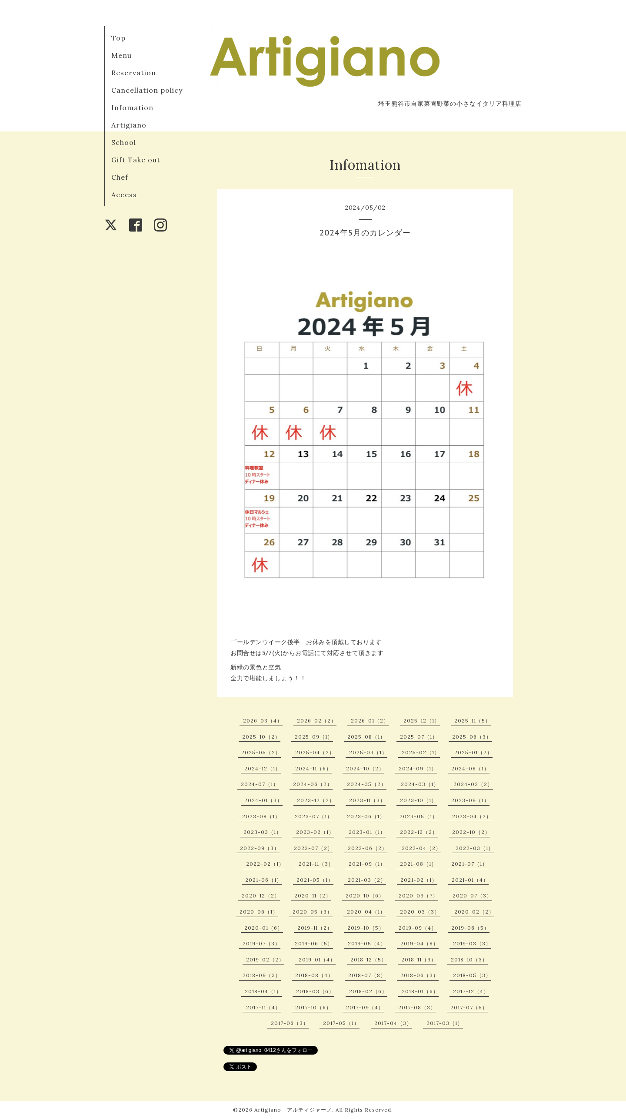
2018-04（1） (263, 991)
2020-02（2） (474, 911)
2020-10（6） (365, 895)
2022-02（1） (265, 863)
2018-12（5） (368, 959)
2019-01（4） (317, 959)
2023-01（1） (367, 832)
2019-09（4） (418, 927)
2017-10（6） (313, 1007)
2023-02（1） (315, 832)
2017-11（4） (263, 1007)
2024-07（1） (260, 784)
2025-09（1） (314, 736)
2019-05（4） (367, 943)
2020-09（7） (418, 895)
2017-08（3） (417, 1007)
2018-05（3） (472, 975)
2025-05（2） (261, 752)
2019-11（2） (315, 927)
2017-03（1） (444, 1023)
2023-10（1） (418, 800)
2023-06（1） (366, 816)
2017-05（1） (341, 1023)
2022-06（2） (367, 848)
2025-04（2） (315, 752)
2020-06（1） (259, 911)
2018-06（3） (419, 975)
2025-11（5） (472, 720)
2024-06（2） (313, 784)
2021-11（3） (316, 863)
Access (124, 194)
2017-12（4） (471, 991)
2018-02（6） (368, 991)
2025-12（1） (421, 720)
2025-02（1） (421, 752)
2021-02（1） (418, 880)
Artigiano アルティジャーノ (293, 1109)
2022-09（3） (260, 848)
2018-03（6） (315, 991)
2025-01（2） (473, 752)
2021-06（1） (263, 880)
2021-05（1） (314, 880)
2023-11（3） (367, 800)
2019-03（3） (472, 943)
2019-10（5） (365, 927)
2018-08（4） (314, 975)
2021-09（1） (367, 863)
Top (118, 38)
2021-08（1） (418, 863)
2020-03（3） (420, 911)
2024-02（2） (473, 784)
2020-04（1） (366, 911)
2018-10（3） (469, 959)
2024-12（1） (262, 768)
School (123, 142)
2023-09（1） (470, 800)
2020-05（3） (313, 911)
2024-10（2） (365, 768)
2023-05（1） (419, 816)
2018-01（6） (420, 991)
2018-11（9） (418, 959)
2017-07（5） (469, 1007)
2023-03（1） (262, 832)
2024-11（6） (313, 768)
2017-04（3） (393, 1023)
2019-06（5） (314, 943)
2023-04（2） (472, 816)
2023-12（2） (316, 800)
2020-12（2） (261, 895)
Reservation (133, 72)
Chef (119, 177)
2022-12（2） (419, 832)
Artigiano (129, 125)
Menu (121, 55)
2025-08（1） (366, 736)
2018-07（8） (367, 975)
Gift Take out (135, 159)
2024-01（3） (263, 800)
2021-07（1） (469, 863)
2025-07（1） (419, 736)
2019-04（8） (419, 943)
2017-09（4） (365, 1007)
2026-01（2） (370, 720)
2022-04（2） (421, 848)
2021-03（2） (367, 880)
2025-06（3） (472, 736)
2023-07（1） (314, 816)
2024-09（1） (418, 768)
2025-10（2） (261, 736)
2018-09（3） (262, 975)
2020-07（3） (472, 895)
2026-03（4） (263, 720)
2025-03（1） (368, 752)
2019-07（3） (261, 943)
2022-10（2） (471, 832)
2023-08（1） (261, 816)
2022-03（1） (475, 848)
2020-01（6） (263, 927)
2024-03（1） (420, 784)
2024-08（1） (470, 768)
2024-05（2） (366, 784)
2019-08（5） (470, 927)
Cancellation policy (147, 90)
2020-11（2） (312, 895)
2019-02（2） (265, 959)
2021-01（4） (470, 880)
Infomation (132, 107)
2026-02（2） (316, 720)
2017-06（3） (290, 1023)
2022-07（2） (313, 848)
